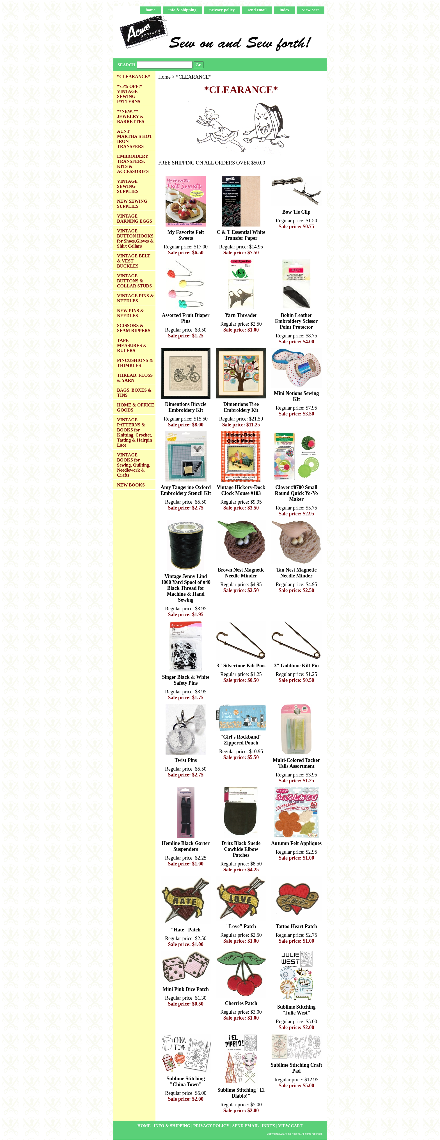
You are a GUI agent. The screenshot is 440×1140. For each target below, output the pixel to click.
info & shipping (182, 10)
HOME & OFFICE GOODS (135, 407)
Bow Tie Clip (296, 212)
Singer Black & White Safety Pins (185, 680)
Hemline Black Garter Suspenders (186, 846)
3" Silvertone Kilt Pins (241, 665)
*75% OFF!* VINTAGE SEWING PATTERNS (129, 94)
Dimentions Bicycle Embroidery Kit (185, 407)
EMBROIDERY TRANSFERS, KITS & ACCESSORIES (133, 164)
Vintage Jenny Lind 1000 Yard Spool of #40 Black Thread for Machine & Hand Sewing (185, 588)
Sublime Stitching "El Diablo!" (241, 1093)
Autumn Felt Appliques (296, 843)
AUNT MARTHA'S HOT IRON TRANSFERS (134, 139)
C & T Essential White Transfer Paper (241, 235)
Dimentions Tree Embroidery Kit (241, 407)
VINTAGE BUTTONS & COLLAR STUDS (134, 280)
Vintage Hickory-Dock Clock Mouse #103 (241, 490)
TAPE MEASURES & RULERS (132, 345)
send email (257, 10)
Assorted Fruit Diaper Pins (186, 318)
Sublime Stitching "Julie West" (296, 1010)
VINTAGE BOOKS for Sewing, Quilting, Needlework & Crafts (133, 465)
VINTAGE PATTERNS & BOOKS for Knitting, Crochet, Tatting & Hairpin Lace (134, 432)
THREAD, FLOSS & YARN (135, 378)
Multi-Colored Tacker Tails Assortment (296, 763)
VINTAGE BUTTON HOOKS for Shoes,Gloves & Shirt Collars (135, 238)
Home (164, 77)
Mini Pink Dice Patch (186, 989)
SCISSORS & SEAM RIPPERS (133, 328)
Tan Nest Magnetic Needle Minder (296, 573)
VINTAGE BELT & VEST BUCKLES (133, 260)
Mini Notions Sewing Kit (296, 396)
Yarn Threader (241, 315)
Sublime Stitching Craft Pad (296, 1068)
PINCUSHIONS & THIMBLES (135, 363)
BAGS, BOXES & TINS (134, 392)
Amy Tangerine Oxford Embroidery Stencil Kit (186, 490)
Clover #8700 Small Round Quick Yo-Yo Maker (296, 493)
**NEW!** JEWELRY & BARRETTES (130, 116)
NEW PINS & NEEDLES (130, 313)
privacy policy (222, 10)
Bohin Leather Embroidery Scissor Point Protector (296, 321)
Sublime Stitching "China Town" (186, 1081)
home (150, 10)
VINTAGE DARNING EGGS (134, 218)
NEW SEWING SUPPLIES (132, 204)
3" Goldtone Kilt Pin (296, 665)
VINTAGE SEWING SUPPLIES (127, 186)
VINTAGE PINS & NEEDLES (135, 298)
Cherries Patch (241, 1003)
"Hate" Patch (185, 930)
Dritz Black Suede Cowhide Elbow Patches (240, 849)
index (284, 10)
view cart (310, 10)
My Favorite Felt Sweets (186, 235)
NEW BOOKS (131, 485)
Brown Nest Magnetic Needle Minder (241, 573)
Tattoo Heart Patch (296, 926)
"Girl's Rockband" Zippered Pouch (241, 740)
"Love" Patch (241, 926)
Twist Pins (186, 760)
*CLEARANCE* (133, 76)
